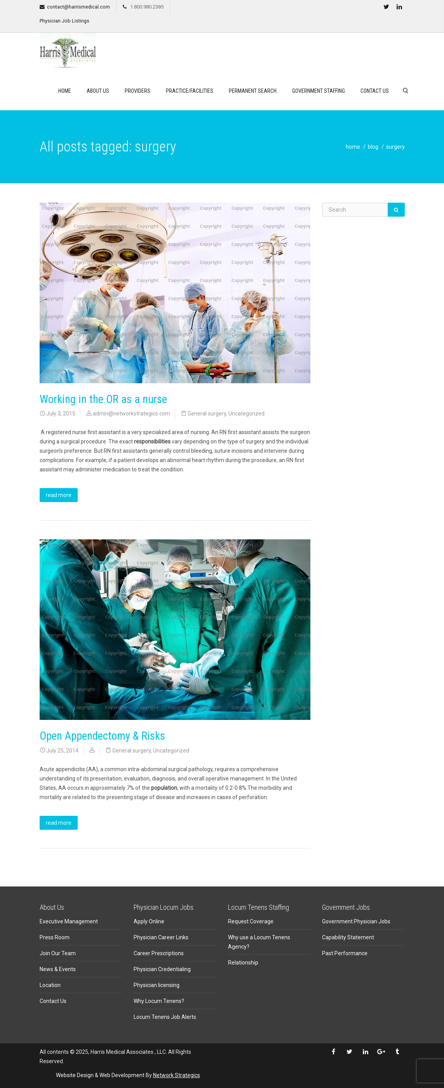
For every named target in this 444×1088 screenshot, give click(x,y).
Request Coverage (250, 921)
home (353, 147)
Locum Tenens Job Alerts (165, 1017)
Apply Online (149, 921)
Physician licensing (156, 985)
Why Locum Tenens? (159, 1001)
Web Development (122, 1075)
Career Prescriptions (159, 953)
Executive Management (69, 921)
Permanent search (253, 91)
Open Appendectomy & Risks (102, 735)
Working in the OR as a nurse (103, 399)
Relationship (243, 962)
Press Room (55, 937)
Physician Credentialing (162, 969)
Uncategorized (246, 413)
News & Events (58, 969)
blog (373, 147)
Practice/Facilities (189, 91)
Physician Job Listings (64, 21)
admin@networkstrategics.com (131, 413)
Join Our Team (58, 953)
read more (58, 495)
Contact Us (374, 91)
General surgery (207, 413)
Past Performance (344, 953)
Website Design (75, 1075)
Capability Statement (348, 937)
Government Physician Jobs (356, 921)
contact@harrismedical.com (78, 7)
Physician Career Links (161, 937)
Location (50, 985)
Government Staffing (318, 91)
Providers (137, 91)
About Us (98, 91)
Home (64, 91)
